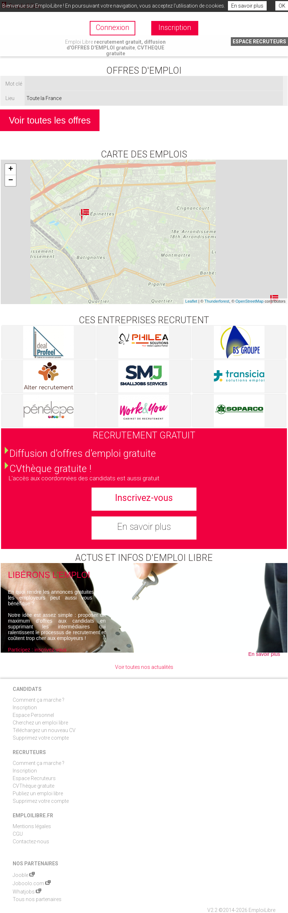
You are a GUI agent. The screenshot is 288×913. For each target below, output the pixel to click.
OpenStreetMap (250, 301)
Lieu (9, 98)
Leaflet (191, 301)
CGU (18, 834)
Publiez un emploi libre (38, 793)
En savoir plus (247, 6)
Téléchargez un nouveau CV (44, 730)
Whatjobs (27, 892)
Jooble (24, 875)
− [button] (10, 180)
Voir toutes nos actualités (144, 667)
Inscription (25, 707)
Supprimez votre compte (41, 738)
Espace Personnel (33, 715)
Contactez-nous (31, 841)
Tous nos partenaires (37, 899)
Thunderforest (216, 301)
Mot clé (13, 84)
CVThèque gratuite (33, 786)
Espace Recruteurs (34, 778)
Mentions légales (32, 826)
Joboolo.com (32, 883)
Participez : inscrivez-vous (37, 650)
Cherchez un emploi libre (40, 723)
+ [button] (10, 169)
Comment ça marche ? (38, 700)
